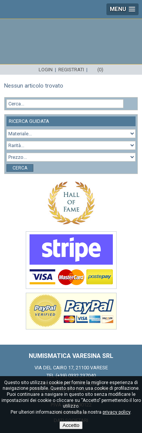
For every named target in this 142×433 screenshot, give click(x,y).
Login (46, 69)
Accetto (70, 425)
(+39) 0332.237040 (76, 375)
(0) (100, 69)
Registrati (71, 69)
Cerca (19, 168)
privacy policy (116, 412)
